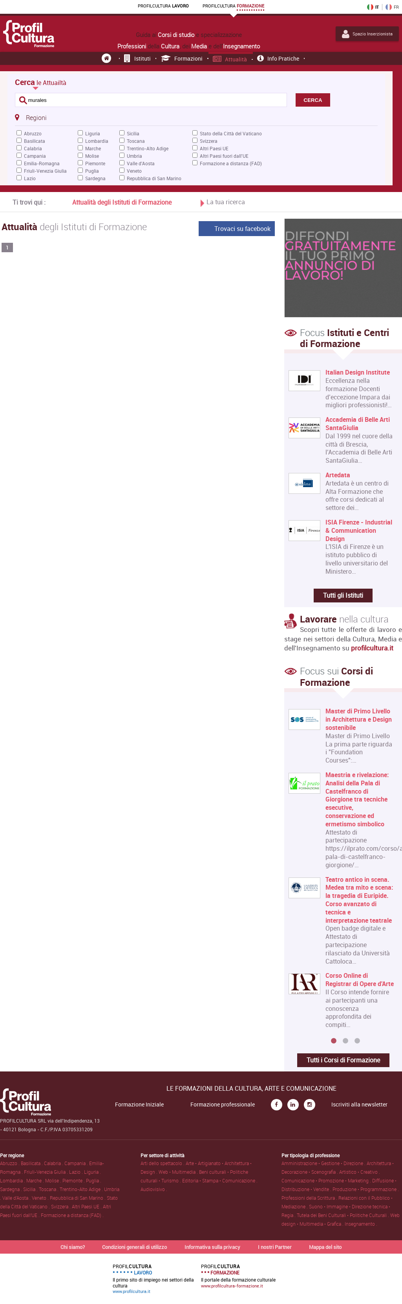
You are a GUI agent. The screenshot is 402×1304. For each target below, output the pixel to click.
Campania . (76, 1163)
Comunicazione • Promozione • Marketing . (326, 1180)
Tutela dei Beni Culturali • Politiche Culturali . (343, 1215)
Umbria (134, 156)
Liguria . (92, 1172)
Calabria (33, 148)
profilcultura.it (372, 647)
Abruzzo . (10, 1163)
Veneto (134, 171)
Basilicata (34, 141)
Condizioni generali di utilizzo (134, 1246)
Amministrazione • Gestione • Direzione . (324, 1163)
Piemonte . (74, 1180)
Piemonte (95, 163)
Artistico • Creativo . (359, 1172)
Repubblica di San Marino (154, 178)
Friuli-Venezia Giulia (45, 171)
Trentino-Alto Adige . (82, 1189)
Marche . (35, 1180)
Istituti (137, 58)
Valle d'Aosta (141, 163)
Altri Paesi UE (214, 148)
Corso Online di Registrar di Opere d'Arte (359, 980)
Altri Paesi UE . (87, 1206)
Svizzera (208, 141)
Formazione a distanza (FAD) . (72, 1215)
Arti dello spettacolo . (163, 1163)
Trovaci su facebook (242, 228)
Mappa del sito (325, 1246)
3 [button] (357, 1041)
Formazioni (182, 58)
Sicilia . (31, 1189)
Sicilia (133, 133)
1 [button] (334, 1041)
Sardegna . (11, 1189)
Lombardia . (13, 1180)
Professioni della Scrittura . (309, 1198)
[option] (341, 871)
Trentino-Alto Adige (147, 148)
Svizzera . (61, 1206)
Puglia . (93, 1180)
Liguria (92, 133)
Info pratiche (278, 58)
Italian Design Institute (357, 372)
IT (373, 7)
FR (392, 7)
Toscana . (49, 1189)
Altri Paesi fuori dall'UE (224, 156)
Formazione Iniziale (139, 1104)
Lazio (30, 178)
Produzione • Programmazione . (366, 1189)
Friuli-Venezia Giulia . (46, 1172)
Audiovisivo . (154, 1189)
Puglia (92, 171)
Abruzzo (33, 133)
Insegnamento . (361, 1224)
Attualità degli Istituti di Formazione (122, 202)
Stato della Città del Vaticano (231, 133)
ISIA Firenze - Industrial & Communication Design (358, 530)
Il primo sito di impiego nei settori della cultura (153, 1279)
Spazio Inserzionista (367, 34)
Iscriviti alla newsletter (359, 1104)
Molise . (53, 1180)
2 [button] (345, 1041)
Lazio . (76, 1172)
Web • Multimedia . (179, 1172)
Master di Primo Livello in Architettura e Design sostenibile (358, 719)
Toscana (136, 141)
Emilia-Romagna (42, 163)
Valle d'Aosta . (17, 1198)
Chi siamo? (72, 1246)
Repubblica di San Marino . (78, 1198)
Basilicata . (32, 1163)
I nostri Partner (275, 1246)
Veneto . (41, 1198)
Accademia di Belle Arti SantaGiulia (357, 424)
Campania (35, 156)
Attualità (230, 59)
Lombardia (96, 141)
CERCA (312, 100)
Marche (93, 148)
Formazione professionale (222, 1104)
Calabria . (54, 1163)
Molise (92, 156)
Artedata (337, 475)
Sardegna (95, 178)
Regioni (30, 117)
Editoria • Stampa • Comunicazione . (220, 1180)
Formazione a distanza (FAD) (231, 163)
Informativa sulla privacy (212, 1246)
